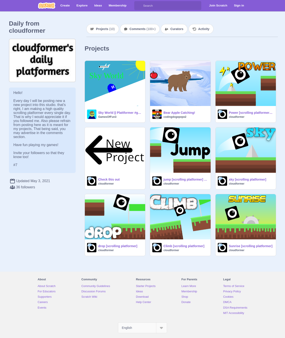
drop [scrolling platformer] (117, 246)
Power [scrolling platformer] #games (251, 112)
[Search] (138, 5)
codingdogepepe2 (174, 116)
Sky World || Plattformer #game (120, 112)
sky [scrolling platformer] (247, 179)
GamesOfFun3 (107, 116)
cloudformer (236, 116)
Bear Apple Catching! (179, 112)
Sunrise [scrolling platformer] (251, 246)
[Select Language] (142, 327)
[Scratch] (47, 5)
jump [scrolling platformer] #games (185, 179)
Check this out (109, 179)
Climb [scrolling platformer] (183, 246)
